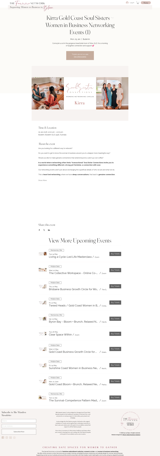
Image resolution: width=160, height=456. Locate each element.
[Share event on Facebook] (39, 230)
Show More (42, 180)
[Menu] (146, 2)
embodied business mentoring (86, 453)
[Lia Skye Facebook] (3, 437)
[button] (138, 2)
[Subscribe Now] (19, 432)
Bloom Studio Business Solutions (131, 434)
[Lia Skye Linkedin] (10, 437)
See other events (80, 57)
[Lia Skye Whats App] (14, 437)
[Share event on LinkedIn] (49, 230)
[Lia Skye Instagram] (7, 437)
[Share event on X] (44, 230)
